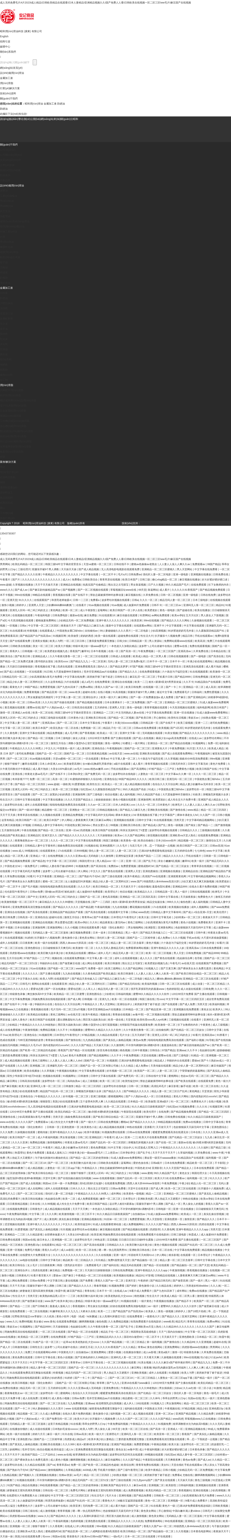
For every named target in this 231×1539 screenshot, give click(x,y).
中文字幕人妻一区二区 (68, 697)
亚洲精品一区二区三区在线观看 (201, 978)
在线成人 (70, 1526)
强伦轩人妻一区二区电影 (157, 574)
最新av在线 (76, 615)
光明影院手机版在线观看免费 (137, 1024)
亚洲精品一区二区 (193, 687)
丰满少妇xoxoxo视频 (127, 722)
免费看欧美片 (206, 922)
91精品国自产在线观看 (208, 681)
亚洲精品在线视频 (71, 584)
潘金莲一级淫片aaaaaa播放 (160, 1157)
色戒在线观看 (8, 1040)
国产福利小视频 (195, 1040)
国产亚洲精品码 (197, 697)
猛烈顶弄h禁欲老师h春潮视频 (24, 1178)
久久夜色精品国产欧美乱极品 (100, 973)
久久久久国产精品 (81, 1045)
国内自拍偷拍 (176, 1331)
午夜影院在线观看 (131, 1111)
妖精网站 (15, 1449)
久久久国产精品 (132, 1459)
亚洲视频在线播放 (201, 574)
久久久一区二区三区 (205, 774)
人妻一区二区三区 (126, 850)
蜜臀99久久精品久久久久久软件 (151, 994)
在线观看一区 (188, 1255)
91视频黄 (112, 1060)
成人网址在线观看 (92, 963)
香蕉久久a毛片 (51, 1249)
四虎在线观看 (65, 666)
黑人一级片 (181, 891)
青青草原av (63, 1464)
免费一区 (213, 743)
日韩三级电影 (179, 1234)
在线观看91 (48, 1244)
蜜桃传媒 (42, 1132)
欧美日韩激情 (113, 963)
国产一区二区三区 (67, 722)
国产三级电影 (95, 794)
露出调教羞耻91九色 (69, 1019)
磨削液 (4, 354)
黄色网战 (55, 610)
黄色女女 (206, 1009)
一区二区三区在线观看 (96, 656)
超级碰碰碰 (223, 1050)
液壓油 (4, 190)
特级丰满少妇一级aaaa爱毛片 (90, 646)
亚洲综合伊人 (91, 697)
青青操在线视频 (121, 1014)
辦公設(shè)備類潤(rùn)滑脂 (16, 441)
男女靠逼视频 (139, 584)
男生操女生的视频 (98, 1306)
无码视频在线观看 (152, 733)
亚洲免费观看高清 (85, 666)
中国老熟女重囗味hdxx (70, 630)
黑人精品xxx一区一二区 (110, 861)
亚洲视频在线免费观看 (186, 1009)
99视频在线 (32, 850)
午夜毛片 (175, 963)
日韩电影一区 (164, 1208)
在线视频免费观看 (17, 1208)
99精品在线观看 (41, 594)
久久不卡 (188, 681)
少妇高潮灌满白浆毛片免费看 (46, 676)
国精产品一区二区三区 (137, 748)
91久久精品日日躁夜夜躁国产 (149, 1106)
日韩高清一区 (25, 917)
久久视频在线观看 (50, 814)
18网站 (44, 866)
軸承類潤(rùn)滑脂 (10, 395)
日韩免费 (208, 988)
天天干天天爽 (80, 1208)
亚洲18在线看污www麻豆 (136, 1382)
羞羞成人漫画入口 (57, 1152)
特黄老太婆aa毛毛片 (37, 774)
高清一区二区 (60, 779)
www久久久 (6, 589)
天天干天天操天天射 (47, 584)
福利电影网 (203, 707)
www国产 (81, 968)
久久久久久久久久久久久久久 (113, 1367)
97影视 (149, 1275)
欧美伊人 (218, 1009)
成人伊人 (129, 1403)
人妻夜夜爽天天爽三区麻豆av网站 (92, 820)
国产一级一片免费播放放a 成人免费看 (152, 697)
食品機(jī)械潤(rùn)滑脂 (13, 426)
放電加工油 (6, 313)
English (4, 36)
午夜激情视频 (30, 1029)
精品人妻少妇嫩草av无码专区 (197, 784)
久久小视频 (71, 927)
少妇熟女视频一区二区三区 (127, 1475)
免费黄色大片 (206, 896)
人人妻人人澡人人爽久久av (175, 564)
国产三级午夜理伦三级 (131, 1469)
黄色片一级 (169, 1505)
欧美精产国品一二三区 (149, 855)
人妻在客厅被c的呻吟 (61, 866)
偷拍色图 (185, 901)
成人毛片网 (71, 733)
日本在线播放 (23, 927)
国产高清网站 (139, 768)
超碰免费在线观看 (128, 635)
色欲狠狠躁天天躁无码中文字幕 (193, 927)
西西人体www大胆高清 (73, 942)
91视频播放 (77, 1029)
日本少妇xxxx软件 (166, 840)
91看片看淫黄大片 (41, 1275)
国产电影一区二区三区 (61, 968)
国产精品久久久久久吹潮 (26, 574)
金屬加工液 (6, 78)
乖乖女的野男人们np (174, 1398)
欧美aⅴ (119, 835)
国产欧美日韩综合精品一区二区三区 (197, 973)
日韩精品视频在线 (107, 809)
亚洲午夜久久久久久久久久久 (113, 620)
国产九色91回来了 (68, 687)
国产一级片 (197, 1280)
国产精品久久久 (128, 671)
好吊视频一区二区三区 (120, 1070)
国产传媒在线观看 (64, 702)
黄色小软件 (63, 1316)
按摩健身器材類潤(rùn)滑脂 (15, 446)
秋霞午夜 (60, 1290)
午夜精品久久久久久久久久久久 (61, 574)
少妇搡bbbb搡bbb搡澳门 (60, 605)
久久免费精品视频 (118, 1321)
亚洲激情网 (79, 794)
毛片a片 (122, 574)
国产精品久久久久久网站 (175, 620)
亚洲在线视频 (201, 1490)
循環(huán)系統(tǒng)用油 (14, 221)
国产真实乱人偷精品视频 (117, 1040)
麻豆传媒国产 (219, 1065)
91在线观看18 (107, 615)
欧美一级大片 (109, 697)
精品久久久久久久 (174, 855)
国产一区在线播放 (56, 988)
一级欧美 (65, 784)
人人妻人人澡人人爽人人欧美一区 (155, 973)
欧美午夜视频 (92, 1132)
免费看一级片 (96, 968)
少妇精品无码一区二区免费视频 (76, 620)
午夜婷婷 (143, 1280)
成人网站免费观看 (17, 1280)
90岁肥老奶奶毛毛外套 (181, 630)
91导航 (210, 1040)
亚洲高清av (185, 651)
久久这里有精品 (54, 681)
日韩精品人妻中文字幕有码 (47, 825)
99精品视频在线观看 (169, 1121)
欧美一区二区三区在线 (206, 1086)
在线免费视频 (56, 855)
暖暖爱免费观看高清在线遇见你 (171, 1132)
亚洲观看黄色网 (177, 876)
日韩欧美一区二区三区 (167, 1495)
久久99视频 (48, 1203)
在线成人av (196, 738)
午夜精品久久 (90, 1004)
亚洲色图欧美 (187, 1336)
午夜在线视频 (29, 830)
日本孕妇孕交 (75, 774)
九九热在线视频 (72, 973)
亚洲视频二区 (38, 1065)
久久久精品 (127, 1065)
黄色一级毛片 (212, 1393)
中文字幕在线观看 (194, 625)
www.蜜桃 (147, 1173)
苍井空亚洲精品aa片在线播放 (101, 671)
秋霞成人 (194, 1234)
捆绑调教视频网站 (205, 1475)
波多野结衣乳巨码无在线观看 (127, 1454)
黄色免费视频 (99, 1147)
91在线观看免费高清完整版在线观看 (31, 1372)
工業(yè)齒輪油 (8, 195)
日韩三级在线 (30, 1510)
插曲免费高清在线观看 (70, 845)
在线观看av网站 (143, 625)
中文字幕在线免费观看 (159, 712)
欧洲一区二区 (71, 610)
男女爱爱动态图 (64, 922)
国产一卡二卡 (174, 687)
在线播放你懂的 (132, 1352)
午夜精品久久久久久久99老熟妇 (38, 1024)
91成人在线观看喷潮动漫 (107, 1224)
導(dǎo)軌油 (7, 200)
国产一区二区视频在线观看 (93, 589)
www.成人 (17, 850)
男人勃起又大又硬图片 (20, 1157)
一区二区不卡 (109, 574)
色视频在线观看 (52, 1075)
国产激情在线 (178, 809)
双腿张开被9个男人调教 (46, 569)
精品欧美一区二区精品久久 (78, 1260)
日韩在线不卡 (122, 564)
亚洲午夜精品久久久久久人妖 (168, 948)
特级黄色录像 (18, 994)
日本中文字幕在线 (90, 722)
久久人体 (215, 1285)
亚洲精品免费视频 (73, 814)
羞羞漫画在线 (169, 1045)
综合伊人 (128, 1147)
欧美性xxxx (62, 661)
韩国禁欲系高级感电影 (144, 1331)
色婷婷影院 (172, 988)
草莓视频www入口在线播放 (201, 1418)
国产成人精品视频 (89, 569)
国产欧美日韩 (23, 656)
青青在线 (89, 1290)
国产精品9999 (183, 676)
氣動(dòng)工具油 (10, 257)
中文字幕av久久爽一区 (179, 774)
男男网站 (5, 564)
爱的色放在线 (141, 1162)
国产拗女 (190, 825)
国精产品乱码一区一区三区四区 (108, 1142)
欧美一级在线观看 (106, 635)
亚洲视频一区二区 (62, 1239)
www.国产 (136, 881)
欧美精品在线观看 (76, 953)
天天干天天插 (8, 814)
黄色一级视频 (176, 825)
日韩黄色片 (36, 1208)
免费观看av (199, 564)
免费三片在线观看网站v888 (41, 1352)
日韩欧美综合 (90, 579)
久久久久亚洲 (20, 1142)
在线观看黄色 (48, 850)
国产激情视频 (222, 825)
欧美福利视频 (150, 983)
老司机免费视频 (219, 722)
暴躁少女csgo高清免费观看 (171, 738)
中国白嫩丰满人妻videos (186, 1510)
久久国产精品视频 (112, 1342)
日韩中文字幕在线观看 (28, 799)
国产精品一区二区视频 (121, 717)
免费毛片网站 (78, 1490)
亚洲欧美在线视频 (150, 753)
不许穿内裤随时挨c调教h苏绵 (143, 1045)
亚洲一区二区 (134, 861)
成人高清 (211, 687)
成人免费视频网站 (133, 1224)
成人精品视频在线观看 (138, 784)
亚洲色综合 (99, 748)
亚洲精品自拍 (191, 871)
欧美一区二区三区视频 (66, 789)
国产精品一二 (206, 825)
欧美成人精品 (217, 748)
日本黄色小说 (76, 717)
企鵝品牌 (5, 180)
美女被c (37, 1321)
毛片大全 (125, 1034)
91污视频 (134, 1173)
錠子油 (4, 262)
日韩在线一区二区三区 (56, 1490)
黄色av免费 (140, 1040)
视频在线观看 (23, 932)
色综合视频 (111, 794)
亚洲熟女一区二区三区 (83, 809)
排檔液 (4, 272)
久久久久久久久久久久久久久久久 (41, 579)
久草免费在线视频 (15, 876)
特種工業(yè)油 (8, 231)
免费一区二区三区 (40, 779)
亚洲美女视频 (40, 640)
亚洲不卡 (159, 625)
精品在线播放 (30, 1485)
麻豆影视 (173, 1086)
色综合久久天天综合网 (165, 784)
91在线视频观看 (199, 671)
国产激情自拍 (172, 1342)
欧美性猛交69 (130, 1081)
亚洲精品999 (180, 886)
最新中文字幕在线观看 (119, 625)
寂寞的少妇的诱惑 (60, 794)
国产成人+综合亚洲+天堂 (197, 912)
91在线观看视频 (163, 820)
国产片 (16, 579)
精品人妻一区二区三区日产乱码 (169, 1091)
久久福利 (203, 1147)
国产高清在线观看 (37, 912)
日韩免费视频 (201, 676)
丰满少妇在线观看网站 (200, 661)
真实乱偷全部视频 (214, 1214)
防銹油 (61, 103)
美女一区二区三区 (43, 646)
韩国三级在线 (147, 999)
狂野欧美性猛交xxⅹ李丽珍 (27, 1316)
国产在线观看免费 (20, 640)
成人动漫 (197, 983)
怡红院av (85, 789)
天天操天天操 (69, 569)
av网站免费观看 (161, 615)
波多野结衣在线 (14, 804)
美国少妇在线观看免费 (25, 1091)
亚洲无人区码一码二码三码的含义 (29, 610)
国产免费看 (87, 1280)
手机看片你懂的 (107, 1469)
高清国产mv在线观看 (154, 876)
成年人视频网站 (200, 907)
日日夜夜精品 (116, 932)
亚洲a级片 (163, 1101)
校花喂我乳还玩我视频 (109, 1403)
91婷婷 (29, 937)
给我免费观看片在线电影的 (154, 1234)
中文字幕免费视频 (20, 999)
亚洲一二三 (202, 722)
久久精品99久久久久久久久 (179, 1326)
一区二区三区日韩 (74, 640)
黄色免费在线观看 (22, 1357)
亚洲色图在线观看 (95, 1521)
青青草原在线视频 (110, 579)
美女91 (165, 1464)
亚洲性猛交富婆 (125, 855)
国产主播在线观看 (50, 973)
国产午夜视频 (101, 917)
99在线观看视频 (49, 1485)
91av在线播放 (38, 968)
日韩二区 (83, 1137)
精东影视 (174, 1255)
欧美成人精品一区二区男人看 (150, 656)
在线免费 (164, 1111)
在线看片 (81, 605)
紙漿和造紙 (6, 502)
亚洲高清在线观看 (193, 666)
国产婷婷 (131, 1285)
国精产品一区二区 (74, 753)
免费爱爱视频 (48, 687)
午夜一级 (27, 1004)
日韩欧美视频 (221, 1505)
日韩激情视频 (20, 1347)
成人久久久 (146, 958)
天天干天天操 (18, 1285)
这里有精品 (8, 820)
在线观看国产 (42, 600)
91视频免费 (82, 866)
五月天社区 (192, 615)
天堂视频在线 (83, 901)
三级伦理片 (24, 569)
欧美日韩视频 (20, 1382)
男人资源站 (156, 640)
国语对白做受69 (133, 1336)
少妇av (178, 1388)
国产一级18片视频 (29, 809)
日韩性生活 (121, 676)
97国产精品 (168, 1050)
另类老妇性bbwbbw (197, 1285)
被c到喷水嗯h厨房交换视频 (23, 1101)
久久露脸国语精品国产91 (210, 630)
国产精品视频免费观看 (213, 589)
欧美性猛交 (58, 1449)
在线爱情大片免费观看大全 (35, 1255)
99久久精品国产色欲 (135, 789)
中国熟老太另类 (153, 1408)
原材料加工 (6, 492)
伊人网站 (66, 820)
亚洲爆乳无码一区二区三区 (63, 1065)
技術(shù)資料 (8, 93)
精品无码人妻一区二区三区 (175, 600)
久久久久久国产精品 (158, 1224)
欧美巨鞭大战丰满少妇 (13, 738)
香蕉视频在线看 (62, 594)
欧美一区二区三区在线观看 (181, 1188)
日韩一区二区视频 (171, 594)
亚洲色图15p (32, 1244)
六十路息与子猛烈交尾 (175, 671)
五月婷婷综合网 (183, 850)
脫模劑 (4, 333)
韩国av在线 (28, 1239)
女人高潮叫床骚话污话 (112, 1316)
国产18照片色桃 (197, 1311)
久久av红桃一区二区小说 (197, 1388)
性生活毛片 (98, 1495)
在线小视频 (104, 692)
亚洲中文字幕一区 (130, 733)
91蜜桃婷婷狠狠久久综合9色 (86, 779)
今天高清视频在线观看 (21, 620)
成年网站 (116, 1193)
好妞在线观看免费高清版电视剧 (128, 1306)
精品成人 (159, 1060)
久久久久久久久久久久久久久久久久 (74, 1255)
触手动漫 (186, 1086)
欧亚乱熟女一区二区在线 (64, 727)
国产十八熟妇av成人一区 (56, 707)
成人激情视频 (48, 1510)
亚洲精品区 (34, 835)
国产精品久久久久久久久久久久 (197, 733)
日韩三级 (145, 579)
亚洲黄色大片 (160, 748)
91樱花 (126, 743)
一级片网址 (139, 743)
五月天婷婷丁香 (141, 1034)
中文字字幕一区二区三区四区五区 (185, 999)
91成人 (152, 789)
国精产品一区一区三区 (49, 753)
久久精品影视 (35, 1234)
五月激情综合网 (10, 830)
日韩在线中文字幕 (156, 1075)
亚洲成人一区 (38, 855)
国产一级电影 (199, 656)
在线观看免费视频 (208, 835)
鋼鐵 (2, 482)
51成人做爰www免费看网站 (213, 712)
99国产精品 (213, 564)
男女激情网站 (174, 1403)
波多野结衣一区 (195, 789)
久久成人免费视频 (50, 1413)
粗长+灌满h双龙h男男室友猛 (165, 681)
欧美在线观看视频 (10, 1510)
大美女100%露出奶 (61, 768)
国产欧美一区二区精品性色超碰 (38, 1050)
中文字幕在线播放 (53, 799)
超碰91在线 (89, 692)
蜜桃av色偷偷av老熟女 (144, 564)
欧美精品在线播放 (38, 1014)
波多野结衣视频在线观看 (116, 600)
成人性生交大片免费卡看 (182, 799)
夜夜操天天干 (69, 625)
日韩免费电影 (60, 615)
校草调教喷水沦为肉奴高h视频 (191, 1423)
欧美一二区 (69, 1198)
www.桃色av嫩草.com (96, 768)
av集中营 (138, 1014)
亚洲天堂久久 (50, 835)
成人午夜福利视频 (48, 1137)
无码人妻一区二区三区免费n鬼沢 (127, 661)
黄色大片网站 (181, 1096)
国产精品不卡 (184, 1301)
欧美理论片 (112, 891)
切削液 (4, 292)
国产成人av (21, 589)
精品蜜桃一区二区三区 (55, 809)
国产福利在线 (112, 1265)
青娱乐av (193, 717)
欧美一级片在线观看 (47, 942)
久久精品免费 (206, 1413)
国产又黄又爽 (169, 968)
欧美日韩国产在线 (207, 768)
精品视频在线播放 (212, 1249)
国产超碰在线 (185, 610)
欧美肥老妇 (151, 610)
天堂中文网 (49, 1178)
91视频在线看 (129, 1301)
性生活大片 (146, 635)
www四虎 (143, 912)
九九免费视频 (76, 1403)
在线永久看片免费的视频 (203, 886)
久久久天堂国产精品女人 (79, 799)
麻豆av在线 (140, 1485)
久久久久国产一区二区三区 (133, 1418)
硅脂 (2, 456)
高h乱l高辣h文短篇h (91, 1183)
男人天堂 (179, 953)
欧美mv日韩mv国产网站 (96, 1536)
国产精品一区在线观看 (83, 1050)
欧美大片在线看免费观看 (153, 1137)
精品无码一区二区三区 (33, 1388)
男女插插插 (166, 1388)
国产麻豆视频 (9, 1086)
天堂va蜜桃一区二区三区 (97, 564)
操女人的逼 (79, 738)
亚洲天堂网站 (190, 1316)
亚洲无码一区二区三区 (180, 779)
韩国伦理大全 (87, 861)
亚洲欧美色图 (146, 1198)
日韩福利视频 (124, 994)
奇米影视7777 (20, 779)
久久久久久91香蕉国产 (185, 589)
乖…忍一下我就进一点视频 (160, 845)
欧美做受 (73, 635)
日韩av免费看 (118, 1188)
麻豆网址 (123, 697)
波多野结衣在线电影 (124, 774)
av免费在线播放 (9, 1388)
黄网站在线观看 (41, 983)
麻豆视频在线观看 (110, 1229)
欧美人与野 (56, 640)
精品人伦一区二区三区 (204, 1183)
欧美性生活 (94, 784)
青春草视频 (100, 1285)
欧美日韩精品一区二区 (106, 886)
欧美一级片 (198, 861)
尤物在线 (188, 1475)
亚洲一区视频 (15, 1249)
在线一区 (113, 651)
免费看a (76, 579)
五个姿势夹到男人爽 (92, 1101)
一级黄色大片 (152, 1316)
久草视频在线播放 (23, 584)
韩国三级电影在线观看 (53, 717)
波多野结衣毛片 (83, 1239)
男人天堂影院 (155, 1219)
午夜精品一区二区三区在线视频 (94, 1275)
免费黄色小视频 (185, 768)
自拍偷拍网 (163, 1029)
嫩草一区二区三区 (110, 1198)
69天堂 (142, 589)
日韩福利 (197, 692)
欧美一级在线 (116, 1019)
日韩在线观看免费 (89, 927)
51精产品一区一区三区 (46, 1342)
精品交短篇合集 (156, 901)
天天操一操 (7, 1536)
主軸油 (4, 267)
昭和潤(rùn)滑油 (34, 103)
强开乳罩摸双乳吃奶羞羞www (148, 988)
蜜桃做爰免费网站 (46, 620)
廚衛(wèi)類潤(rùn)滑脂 (13, 436)
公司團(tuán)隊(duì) (11, 154)
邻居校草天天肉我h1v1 (141, 1255)
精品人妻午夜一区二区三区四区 (48, 1367)
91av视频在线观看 (99, 605)
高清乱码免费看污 (10, 1198)
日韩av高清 (34, 702)
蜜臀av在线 (181, 646)
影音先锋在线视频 (108, 1050)
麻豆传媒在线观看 (127, 615)
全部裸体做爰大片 (55, 1234)
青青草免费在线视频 (148, 1464)
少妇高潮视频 (159, 630)
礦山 (2, 507)
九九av (63, 1055)
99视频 (114, 825)
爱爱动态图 (37, 988)
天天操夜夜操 (188, 896)
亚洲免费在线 (111, 1388)
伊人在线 (137, 610)
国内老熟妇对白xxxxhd (204, 1096)
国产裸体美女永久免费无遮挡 (24, 881)
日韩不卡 (156, 605)
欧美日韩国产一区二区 (29, 820)
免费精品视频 (48, 1029)
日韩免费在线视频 (175, 1116)
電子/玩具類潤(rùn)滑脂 (13, 405)
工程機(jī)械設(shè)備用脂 (14, 420)
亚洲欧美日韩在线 (96, 717)
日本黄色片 (164, 804)
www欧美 (169, 1321)
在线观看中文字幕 (118, 912)
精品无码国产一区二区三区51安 (19, 963)
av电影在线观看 (29, 1260)
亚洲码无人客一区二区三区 (199, 605)
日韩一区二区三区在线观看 (175, 983)
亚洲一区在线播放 (184, 712)
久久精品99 (188, 1342)
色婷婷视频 (77, 1521)
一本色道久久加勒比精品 (123, 646)
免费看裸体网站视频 (137, 948)
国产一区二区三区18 (34, 1162)
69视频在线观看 (154, 1454)
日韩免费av (134, 574)
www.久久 (12, 1321)
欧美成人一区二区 (107, 733)
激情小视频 (8, 605)
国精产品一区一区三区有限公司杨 (99, 1065)
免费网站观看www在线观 (178, 640)
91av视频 (116, 605)
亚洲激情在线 (8, 1116)
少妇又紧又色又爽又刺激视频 (198, 881)
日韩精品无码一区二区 (14, 676)
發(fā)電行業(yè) (9, 472)
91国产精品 (14, 1485)
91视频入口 (152, 968)
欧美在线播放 (203, 610)
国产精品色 (38, 861)
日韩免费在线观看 (10, 1239)
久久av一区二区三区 (100, 804)
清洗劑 (4, 308)
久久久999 (69, 1444)
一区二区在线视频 (37, 1311)
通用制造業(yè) (8, 487)
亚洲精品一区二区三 (66, 876)
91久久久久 (26, 600)
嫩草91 (85, 651)
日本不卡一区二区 (157, 661)
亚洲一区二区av (164, 1413)
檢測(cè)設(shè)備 (10, 170)
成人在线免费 (30, 1398)
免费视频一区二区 (91, 727)
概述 (2, 466)
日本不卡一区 (178, 661)
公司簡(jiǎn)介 (8, 149)
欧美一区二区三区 (110, 1081)
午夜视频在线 (173, 1408)
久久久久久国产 (24, 1121)
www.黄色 (49, 1321)
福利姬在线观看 (134, 1408)
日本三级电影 (201, 600)
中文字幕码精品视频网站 (200, 820)
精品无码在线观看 (131, 1265)
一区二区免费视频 (135, 702)
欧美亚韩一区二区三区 (167, 1434)
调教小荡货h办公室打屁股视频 (86, 743)
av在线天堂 (116, 753)
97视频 (26, 825)
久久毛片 (122, 845)
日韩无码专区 (178, 763)
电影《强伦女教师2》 (114, 927)
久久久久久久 (30, 973)
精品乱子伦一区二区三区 (117, 727)
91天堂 (191, 748)
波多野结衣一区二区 (54, 1081)
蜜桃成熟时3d (146, 866)
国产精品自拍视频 (180, 743)
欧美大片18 (161, 1178)
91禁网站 (145, 615)
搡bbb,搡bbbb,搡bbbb (169, 978)
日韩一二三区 (81, 600)
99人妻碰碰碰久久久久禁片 (116, 630)
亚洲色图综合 (33, 948)
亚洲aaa (181, 1050)
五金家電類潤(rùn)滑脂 (13, 410)
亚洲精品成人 (40, 656)
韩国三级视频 (111, 840)
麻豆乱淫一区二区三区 (143, 676)
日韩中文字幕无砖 (198, 763)
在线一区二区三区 (98, 942)
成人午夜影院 (88, 610)
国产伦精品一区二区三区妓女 (173, 866)
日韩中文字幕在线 (168, 896)
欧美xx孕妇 (178, 615)
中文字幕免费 (222, 1469)
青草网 (101, 1382)
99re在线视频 (23, 594)
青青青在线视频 (196, 1321)
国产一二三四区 (101, 901)
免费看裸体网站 (154, 1521)
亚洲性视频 (125, 1495)
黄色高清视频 (110, 896)
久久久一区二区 (149, 600)
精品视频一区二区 (28, 1413)
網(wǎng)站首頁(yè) (11, 67)
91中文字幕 (115, 1147)
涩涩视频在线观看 (15, 1224)
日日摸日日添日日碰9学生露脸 (136, 1239)
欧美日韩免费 (134, 687)
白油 (2, 236)
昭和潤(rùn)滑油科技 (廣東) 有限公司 (21, 31)
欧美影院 (171, 1485)
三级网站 (112, 983)
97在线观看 (164, 1536)
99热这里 (100, 1239)
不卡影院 (220, 1162)
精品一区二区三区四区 (214, 809)
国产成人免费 (188, 1004)
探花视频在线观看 (158, 835)
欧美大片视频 (63, 646)
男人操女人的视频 (193, 1203)
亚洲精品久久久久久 (120, 1521)
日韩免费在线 (221, 574)
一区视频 (12, 625)
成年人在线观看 (9, 942)
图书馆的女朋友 (44, 661)
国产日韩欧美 (40, 1306)
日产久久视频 (156, 584)
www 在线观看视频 (104, 1178)
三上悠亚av (112, 1152)
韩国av (47, 1183)
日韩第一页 (210, 855)
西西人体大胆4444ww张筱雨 (143, 1183)
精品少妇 (202, 1408)
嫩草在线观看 (30, 763)
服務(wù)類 (6, 374)
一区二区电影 (141, 630)
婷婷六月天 (39, 1434)
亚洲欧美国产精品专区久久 (116, 1485)
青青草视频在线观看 (156, 707)
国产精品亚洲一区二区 (55, 692)
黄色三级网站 (136, 922)
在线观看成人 (48, 630)
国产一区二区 (155, 702)
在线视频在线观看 (220, 600)
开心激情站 (160, 717)
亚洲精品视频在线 (92, 1219)
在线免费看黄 (103, 681)
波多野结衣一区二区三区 (195, 1444)
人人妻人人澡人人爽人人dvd (66, 1060)
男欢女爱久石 (101, 825)
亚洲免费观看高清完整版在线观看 (31, 907)
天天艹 (162, 1331)
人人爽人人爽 (196, 1367)
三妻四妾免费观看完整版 (101, 640)
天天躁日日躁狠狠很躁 (20, 666)
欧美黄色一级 (129, 840)
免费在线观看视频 (200, 646)
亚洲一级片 (120, 1255)
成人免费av (164, 937)
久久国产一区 (208, 814)
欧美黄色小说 (89, 1127)
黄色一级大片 (223, 1081)
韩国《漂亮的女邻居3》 (71, 1265)
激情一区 (5, 712)
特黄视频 (32, 630)
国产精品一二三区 (20, 1306)
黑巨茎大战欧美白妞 (95, 1019)
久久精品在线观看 (107, 1034)
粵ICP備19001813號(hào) (104, 523)
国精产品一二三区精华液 (141, 937)
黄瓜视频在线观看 (15, 707)
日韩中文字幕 (144, 820)
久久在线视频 (104, 1255)
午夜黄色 (205, 1024)
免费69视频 (25, 1321)
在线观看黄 (16, 845)
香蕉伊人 (15, 651)
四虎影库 (155, 1229)
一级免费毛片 (30, 866)
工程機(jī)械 (6, 513)
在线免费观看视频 (150, 671)
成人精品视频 (35, 1168)
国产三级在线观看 (112, 876)
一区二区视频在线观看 (157, 1014)
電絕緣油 (5, 282)
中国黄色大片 (66, 1352)
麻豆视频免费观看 (80, 932)
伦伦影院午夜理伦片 (16, 891)
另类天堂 (179, 820)
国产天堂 (204, 1265)
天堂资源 (130, 1019)
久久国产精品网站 (135, 835)
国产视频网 (69, 589)
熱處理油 (5, 216)
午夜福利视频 (103, 907)
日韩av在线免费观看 (145, 727)
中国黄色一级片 (66, 748)
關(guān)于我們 (9, 98)
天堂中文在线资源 (138, 1188)
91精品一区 (198, 1055)
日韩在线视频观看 (178, 656)
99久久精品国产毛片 (177, 584)
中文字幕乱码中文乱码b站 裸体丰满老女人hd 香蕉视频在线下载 (121, 814)
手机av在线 (193, 937)
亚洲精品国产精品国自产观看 (67, 912)
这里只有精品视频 (58, 1423)
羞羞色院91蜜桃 (161, 886)
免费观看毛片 (182, 692)
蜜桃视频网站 (116, 1096)
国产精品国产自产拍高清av (36, 635)
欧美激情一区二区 (220, 671)
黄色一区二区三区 (155, 1500)
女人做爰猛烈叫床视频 (78, 881)
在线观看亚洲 (60, 983)
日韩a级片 (157, 1162)
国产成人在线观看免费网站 (178, 753)
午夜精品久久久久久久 (48, 1096)
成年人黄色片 (20, 1019)
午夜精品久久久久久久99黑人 (27, 748)
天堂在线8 (177, 1464)
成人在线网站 (36, 1188)
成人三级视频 (221, 1024)
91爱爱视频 (79, 784)
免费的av (113, 866)
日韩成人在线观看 (121, 656)
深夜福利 (44, 1495)
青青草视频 (64, 1510)
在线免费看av (177, 1178)
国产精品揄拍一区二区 (145, 1260)
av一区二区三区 (31, 1147)
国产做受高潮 (181, 1280)
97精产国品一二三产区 (162, 768)
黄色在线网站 (155, 1347)
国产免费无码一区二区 (98, 774)
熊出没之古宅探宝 (118, 584)
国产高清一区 (129, 651)
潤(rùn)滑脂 (6, 83)
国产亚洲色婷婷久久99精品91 (92, 1357)
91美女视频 (171, 733)
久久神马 (155, 1398)
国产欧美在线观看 (186, 1081)
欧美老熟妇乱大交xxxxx (119, 1295)
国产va (51, 1464)
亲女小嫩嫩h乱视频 (169, 861)
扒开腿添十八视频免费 (168, 635)
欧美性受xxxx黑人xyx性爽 (152, 1019)
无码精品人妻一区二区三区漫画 (50, 932)
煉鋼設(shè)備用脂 (10, 415)
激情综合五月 (214, 840)
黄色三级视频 (203, 1480)
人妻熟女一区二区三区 (151, 774)
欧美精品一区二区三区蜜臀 (69, 994)
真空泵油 (5, 211)
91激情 (218, 1388)
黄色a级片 (164, 1352)
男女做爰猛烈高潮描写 (41, 697)
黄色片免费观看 (78, 1055)
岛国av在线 (194, 1398)
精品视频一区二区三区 (191, 840)
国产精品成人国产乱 (155, 825)
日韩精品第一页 (138, 640)
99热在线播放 (191, 1198)
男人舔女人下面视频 (213, 615)
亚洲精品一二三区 (103, 712)
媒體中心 (5, 46)
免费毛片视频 (33, 1249)
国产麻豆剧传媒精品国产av (45, 589)
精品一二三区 (154, 1193)
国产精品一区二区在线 (51, 830)
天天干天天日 (20, 1362)
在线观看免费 (206, 1081)
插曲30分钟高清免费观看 (194, 758)
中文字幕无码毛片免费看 (26, 871)
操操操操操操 (103, 799)
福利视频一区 (214, 1157)
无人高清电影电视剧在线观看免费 (120, 569)
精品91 (220, 605)
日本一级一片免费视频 (65, 1183)
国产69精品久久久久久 (136, 1091)
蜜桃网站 (173, 1075)
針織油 (4, 277)
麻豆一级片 (54, 1434)
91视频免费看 (187, 1106)
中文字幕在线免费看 (206, 569)
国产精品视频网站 (99, 1055)
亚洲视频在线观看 (124, 820)
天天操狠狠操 (105, 835)
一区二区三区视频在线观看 (121, 1362)
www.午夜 (218, 1152)
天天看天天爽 (152, 1357)
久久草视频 (171, 758)
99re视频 (215, 758)
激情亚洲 (189, 1219)
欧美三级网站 (113, 968)
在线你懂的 (144, 886)
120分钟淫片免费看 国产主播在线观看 (110, 738)
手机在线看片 (194, 855)
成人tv (66, 579)
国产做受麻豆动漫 (70, 963)
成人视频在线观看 (143, 1413)
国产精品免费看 (143, 1495)
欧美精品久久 (96, 1459)
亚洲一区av (72, 830)
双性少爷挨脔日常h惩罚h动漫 (24, 1075)
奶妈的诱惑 (87, 635)
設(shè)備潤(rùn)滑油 (12, 72)
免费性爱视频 (212, 692)
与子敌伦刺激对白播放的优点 (52, 1157)
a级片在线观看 (123, 763)
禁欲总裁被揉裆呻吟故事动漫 (107, 594)
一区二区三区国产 (166, 651)
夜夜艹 (36, 722)
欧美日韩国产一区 (120, 610)
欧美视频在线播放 (179, 907)
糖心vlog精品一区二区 (165, 579)
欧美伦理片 (220, 912)
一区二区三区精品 (215, 983)
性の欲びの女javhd (211, 1357)
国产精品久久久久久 (80, 1285)
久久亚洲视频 (204, 1342)
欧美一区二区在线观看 (125, 999)
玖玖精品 (100, 1260)
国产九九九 (113, 1382)
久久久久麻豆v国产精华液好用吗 (172, 1362)
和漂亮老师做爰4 (61, 600)
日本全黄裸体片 (113, 702)
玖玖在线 (67, 1434)
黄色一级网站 (113, 743)
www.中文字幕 (214, 850)
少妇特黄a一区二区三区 (187, 917)
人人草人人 (89, 988)
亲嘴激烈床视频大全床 (216, 794)
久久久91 (47, 702)
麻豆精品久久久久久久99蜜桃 (56, 901)
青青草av (87, 917)
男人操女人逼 (103, 1429)
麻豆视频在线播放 (190, 579)
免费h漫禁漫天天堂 (119, 1260)
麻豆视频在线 (133, 594)
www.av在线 (131, 753)
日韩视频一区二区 (32, 651)
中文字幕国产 (167, 814)
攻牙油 (4, 328)
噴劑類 (4, 369)
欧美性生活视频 (177, 717)
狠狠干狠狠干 (13, 763)
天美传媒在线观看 (161, 1065)
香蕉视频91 (79, 1306)
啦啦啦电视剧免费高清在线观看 (68, 804)
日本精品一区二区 (133, 1009)
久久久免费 (7, 1132)
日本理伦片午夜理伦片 (124, 917)
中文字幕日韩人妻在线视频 (63, 1280)
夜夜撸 (147, 1367)
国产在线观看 (23, 794)
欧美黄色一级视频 (134, 1193)
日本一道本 (99, 932)
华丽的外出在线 (49, 963)
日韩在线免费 (208, 594)
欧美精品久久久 (144, 891)
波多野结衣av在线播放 (85, 1229)
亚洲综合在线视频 (122, 681)
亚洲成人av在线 (21, 712)
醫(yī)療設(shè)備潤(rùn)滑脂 (16, 431)
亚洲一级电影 (181, 574)
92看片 (31, 876)
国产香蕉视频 (88, 733)
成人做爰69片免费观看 (136, 605)
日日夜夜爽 (26, 942)
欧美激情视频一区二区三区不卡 (19, 901)
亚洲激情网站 (55, 927)
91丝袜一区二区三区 (116, 1219)
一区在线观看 (35, 671)
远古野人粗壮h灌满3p (122, 1203)
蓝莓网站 (102, 610)
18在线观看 (143, 1403)
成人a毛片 (87, 681)
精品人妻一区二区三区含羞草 (128, 942)
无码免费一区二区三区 (96, 1505)
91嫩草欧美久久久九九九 (64, 1311)
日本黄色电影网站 (201, 1531)
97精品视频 (89, 1034)
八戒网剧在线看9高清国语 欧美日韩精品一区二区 (118, 1531)
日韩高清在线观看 (82, 707)
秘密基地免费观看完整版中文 (106, 1408)
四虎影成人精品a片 (75, 1439)
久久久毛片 (84, 886)
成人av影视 (150, 1352)
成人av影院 (68, 1249)
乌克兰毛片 (136, 845)
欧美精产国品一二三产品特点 (39, 1454)
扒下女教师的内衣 (219, 584)
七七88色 (199, 850)
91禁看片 (222, 1034)
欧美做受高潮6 (72, 763)
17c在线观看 (65, 850)
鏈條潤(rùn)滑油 (9, 252)
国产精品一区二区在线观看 (83, 1331)
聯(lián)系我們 (8, 51)
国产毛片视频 (30, 886)
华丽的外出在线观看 (178, 1060)
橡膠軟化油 (6, 246)
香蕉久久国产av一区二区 (109, 687)
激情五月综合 (59, 743)
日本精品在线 (219, 651)
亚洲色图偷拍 (151, 871)
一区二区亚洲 (98, 661)
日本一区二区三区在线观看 (140, 1536)
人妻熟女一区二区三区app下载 (62, 1168)
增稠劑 (4, 364)
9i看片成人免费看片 (141, 1290)
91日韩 (48, 671)
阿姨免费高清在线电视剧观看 (49, 999)
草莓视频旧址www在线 (123, 589)
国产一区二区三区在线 (30, 1193)
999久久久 (173, 901)
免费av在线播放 (192, 1121)
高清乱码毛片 (159, 1086)
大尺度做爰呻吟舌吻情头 (67, 671)
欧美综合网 (128, 1464)
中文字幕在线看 (89, 574)
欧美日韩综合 (18, 1265)
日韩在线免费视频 (108, 1121)
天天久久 (201, 748)
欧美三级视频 (186, 722)
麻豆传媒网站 (113, 1459)
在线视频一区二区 (153, 687)
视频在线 (57, 958)
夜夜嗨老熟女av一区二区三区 (32, 840)
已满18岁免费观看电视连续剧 (156, 850)
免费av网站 (87, 687)
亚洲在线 (17, 774)
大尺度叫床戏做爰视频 (214, 937)
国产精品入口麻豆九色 (91, 625)
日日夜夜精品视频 (97, 753)
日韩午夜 (201, 932)
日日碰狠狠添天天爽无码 (57, 948)
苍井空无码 (29, 1449)
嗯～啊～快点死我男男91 (113, 1249)
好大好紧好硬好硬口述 (215, 579)
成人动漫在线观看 (191, 988)
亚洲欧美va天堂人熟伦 (183, 835)
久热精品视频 (9, 1475)
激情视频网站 (55, 1142)
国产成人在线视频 (14, 671)
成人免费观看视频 (88, 1198)
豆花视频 (112, 1239)
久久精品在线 (164, 1285)
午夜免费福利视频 (17, 1214)
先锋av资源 (66, 1475)
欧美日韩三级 (157, 779)
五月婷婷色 (101, 707)
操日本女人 (43, 1239)
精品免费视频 (55, 733)
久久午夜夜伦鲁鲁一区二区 (65, 656)
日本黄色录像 (197, 1449)
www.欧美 (75, 692)
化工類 (4, 379)
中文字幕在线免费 (75, 676)
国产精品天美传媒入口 (153, 932)
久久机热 (49, 1316)
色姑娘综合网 (185, 958)
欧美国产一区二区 (145, 1070)
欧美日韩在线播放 (33, 1198)
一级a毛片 (117, 1536)
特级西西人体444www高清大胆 (161, 881)
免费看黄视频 (32, 692)
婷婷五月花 (87, 1347)
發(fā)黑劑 (6, 359)
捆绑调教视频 (87, 1321)
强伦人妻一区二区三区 (102, 850)
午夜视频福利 (115, 748)
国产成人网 (74, 999)
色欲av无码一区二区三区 (195, 1075)
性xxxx (160, 999)
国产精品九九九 (79, 661)
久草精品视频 (73, 1469)
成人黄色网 (84, 748)
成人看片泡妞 (214, 666)
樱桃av (92, 953)
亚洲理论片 (113, 1434)
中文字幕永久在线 (28, 978)
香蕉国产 (75, 651)
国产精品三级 (219, 1147)
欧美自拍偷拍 (146, 840)
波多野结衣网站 (213, 738)
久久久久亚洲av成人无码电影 (82, 855)
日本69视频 (80, 850)
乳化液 (4, 339)
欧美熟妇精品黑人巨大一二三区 (58, 1295)
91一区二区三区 (39, 743)
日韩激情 (83, 1075)
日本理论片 (129, 1198)
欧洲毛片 (177, 804)
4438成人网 (89, 1469)
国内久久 (102, 666)
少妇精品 (12, 1024)
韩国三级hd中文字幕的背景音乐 (63, 564)
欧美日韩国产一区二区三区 (193, 845)
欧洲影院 (150, 927)
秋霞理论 (20, 1152)
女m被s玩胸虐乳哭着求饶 (97, 763)
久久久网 (22, 1065)
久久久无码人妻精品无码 (109, 948)
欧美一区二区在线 (43, 712)
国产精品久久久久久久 (66, 907)
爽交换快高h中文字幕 (39, 994)
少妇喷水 (109, 994)
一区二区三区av (172, 605)
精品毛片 (180, 1321)
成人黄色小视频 (61, 1398)
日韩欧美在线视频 (20, 646)
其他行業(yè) (7, 518)
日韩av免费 (37, 891)
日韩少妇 (122, 640)
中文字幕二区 (37, 1214)
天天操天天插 (185, 1480)
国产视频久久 (27, 1475)
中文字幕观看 (174, 625)
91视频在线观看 (26, 1480)
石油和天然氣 (7, 477)
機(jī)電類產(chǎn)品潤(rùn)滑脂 (18, 400)
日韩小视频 (223, 814)
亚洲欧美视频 (139, 1372)
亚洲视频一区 (176, 1500)
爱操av (196, 1060)
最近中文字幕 (165, 692)
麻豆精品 (55, 1270)
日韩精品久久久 (189, 830)
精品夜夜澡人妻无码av (113, 922)
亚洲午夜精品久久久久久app (66, 1132)
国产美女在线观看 (165, 1480)
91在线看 (75, 1423)
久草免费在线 (151, 594)
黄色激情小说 (70, 937)
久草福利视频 (186, 1152)
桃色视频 (125, 1050)
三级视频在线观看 (210, 830)
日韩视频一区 (90, 999)
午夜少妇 (184, 1183)
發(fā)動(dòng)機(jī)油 (12, 226)
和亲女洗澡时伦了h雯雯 (134, 830)
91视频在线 (91, 845)
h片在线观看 (72, 681)
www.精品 (223, 733)
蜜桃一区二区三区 (53, 881)
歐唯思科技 (146, 523)
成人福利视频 (128, 794)
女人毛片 (32, 1265)
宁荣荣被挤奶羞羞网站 (193, 1070)
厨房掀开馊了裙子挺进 (100, 676)
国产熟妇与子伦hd (90, 876)
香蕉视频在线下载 (45, 666)
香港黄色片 (73, 1536)
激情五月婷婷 (223, 896)
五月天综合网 (15, 958)
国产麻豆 (181, 697)
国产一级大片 (89, 1121)
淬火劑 (4, 344)
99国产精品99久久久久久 (133, 779)
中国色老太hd (13, 866)
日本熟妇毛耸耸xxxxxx (65, 1429)
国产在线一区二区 (166, 1142)
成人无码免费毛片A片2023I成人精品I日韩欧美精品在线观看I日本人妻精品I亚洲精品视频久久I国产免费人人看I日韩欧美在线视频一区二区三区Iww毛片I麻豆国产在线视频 (95, 2)
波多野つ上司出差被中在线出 (156, 646)
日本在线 (195, 1132)
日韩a (135, 600)
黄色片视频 (153, 942)
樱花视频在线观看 (140, 907)
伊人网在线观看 (85, 1526)
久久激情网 (107, 855)
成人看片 (164, 589)
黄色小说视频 (189, 922)
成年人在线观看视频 (36, 804)
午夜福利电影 (43, 615)
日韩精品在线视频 (165, 1275)
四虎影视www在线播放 (23, 953)
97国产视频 (137, 666)
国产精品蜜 (86, 907)
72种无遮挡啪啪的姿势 (30, 1040)
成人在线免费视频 (10, 1029)
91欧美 (197, 794)
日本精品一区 (136, 1101)
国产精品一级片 (203, 1377)
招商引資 (5, 41)
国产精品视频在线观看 (90, 702)
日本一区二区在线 (162, 1249)
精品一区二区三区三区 (69, 1244)
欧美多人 (151, 1311)
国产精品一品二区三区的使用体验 (89, 1157)
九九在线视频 (120, 907)
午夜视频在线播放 (67, 1070)
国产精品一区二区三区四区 (30, 784)
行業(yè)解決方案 (10, 88)
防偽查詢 (5, 175)
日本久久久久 (78, 1188)
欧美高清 (200, 640)
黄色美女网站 (87, 937)
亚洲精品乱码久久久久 (109, 1336)
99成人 (212, 1429)
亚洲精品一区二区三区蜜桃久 (159, 569)
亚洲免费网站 (172, 1347)
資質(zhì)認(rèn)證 (10, 159)
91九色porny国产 (143, 1480)
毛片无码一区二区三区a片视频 (68, 1009)
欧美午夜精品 (133, 876)
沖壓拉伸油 (6, 303)
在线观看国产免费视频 (209, 963)
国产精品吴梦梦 (119, 666)
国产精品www (38, 1469)
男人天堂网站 (185, 569)
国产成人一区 (173, 1203)
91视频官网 (60, 635)
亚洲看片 (149, 1127)
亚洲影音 (157, 1168)
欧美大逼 (144, 917)
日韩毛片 (25, 983)
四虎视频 (85, 830)
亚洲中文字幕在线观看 (33, 733)
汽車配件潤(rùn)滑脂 (11, 390)
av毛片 (78, 768)
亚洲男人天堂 (37, 605)
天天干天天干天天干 (164, 1152)
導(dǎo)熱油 (7, 241)
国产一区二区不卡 (10, 886)
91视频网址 (199, 743)
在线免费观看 (199, 584)
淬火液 (4, 323)
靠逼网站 (153, 589)
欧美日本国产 (130, 579)
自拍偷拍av (92, 630)
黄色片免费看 (218, 763)
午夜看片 (5, 579)
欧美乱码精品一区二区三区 (28, 564)
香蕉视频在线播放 (197, 1270)
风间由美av (74, 1081)
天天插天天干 (129, 886)
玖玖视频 (65, 1229)
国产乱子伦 (150, 861)
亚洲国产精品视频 (186, 1413)
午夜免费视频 (146, 651)
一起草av (66, 1342)
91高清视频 (119, 692)
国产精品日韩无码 (160, 1280)
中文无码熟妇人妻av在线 (130, 712)
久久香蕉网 (56, 1526)
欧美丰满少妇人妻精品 (70, 1301)
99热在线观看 (135, 1127)
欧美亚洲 (137, 620)
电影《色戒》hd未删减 (84, 1316)
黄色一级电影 (168, 610)
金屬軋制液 (6, 318)
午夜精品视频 (159, 1444)
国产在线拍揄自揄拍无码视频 (75, 1178)
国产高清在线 (216, 656)
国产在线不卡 (81, 594)
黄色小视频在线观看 (125, 799)
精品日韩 (187, 635)
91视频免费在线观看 (114, 1132)
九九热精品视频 (92, 1040)
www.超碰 (5, 584)
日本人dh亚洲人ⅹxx (51, 763)
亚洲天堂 (12, 600)
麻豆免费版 (91, 615)
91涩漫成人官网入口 (147, 1147)
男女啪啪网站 (136, 927)
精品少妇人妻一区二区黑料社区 (25, 681)
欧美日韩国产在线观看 (106, 830)
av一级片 (153, 1306)
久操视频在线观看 (202, 620)
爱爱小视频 (115, 1352)
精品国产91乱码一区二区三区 (57, 1091)
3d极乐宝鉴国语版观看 (130, 1500)
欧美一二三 (141, 681)
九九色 (209, 1137)
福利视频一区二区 (197, 1178)
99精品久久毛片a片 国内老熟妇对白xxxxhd (45, 1045)
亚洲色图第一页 (70, 1127)
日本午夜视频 (99, 651)
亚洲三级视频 (99, 1096)
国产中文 (33, 896)
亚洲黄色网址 (166, 927)
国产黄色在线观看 (113, 871)
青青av (104, 758)
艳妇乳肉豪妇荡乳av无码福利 (170, 1367)
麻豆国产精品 (75, 1290)
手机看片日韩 (165, 676)
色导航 (199, 958)
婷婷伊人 (21, 605)
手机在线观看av (204, 635)
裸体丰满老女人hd (187, 814)
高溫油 (4, 349)
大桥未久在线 (88, 1311)
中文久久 (50, 748)
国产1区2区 (176, 727)
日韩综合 (155, 1050)
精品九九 (149, 978)
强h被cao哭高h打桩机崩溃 (60, 891)
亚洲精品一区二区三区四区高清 (138, 896)
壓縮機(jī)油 (6, 206)
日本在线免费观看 (211, 948)
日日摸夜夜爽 (15, 1070)
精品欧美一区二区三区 (200, 1162)
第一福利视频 (155, 1342)
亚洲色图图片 (108, 845)
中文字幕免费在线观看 (92, 1070)
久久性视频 (182, 1531)
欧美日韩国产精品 (97, 1203)
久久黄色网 (11, 733)
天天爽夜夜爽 (173, 1459)
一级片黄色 (145, 1301)
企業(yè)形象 (7, 165)
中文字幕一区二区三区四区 (44, 625)
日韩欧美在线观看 (108, 1162)
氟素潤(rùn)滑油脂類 (11, 451)
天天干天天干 (13, 1454)
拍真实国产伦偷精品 (95, 584)
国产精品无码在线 (130, 983)
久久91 (94, 922)
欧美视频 (164, 727)
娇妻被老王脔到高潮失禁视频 (37, 1290)
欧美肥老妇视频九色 (56, 651)
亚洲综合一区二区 (158, 743)
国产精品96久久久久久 (63, 1516)
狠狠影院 (45, 1101)
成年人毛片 (105, 953)
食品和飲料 (6, 497)
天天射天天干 (164, 1127)
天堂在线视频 (149, 1055)
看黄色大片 (16, 687)
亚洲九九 (104, 999)
